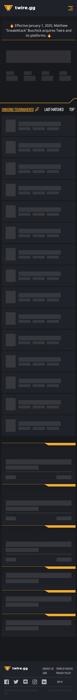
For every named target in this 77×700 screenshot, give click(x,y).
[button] (37, 109)
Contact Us (48, 668)
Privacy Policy (63, 673)
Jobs (45, 673)
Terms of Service (64, 668)
